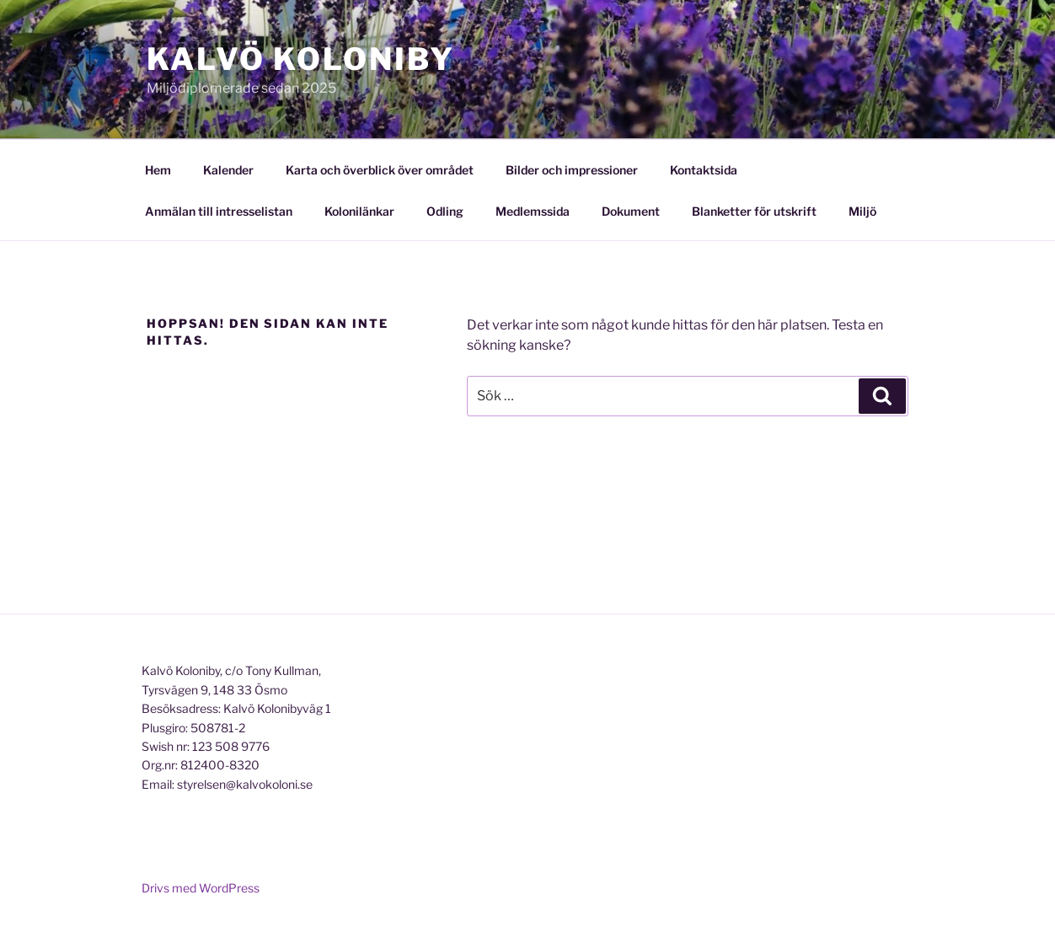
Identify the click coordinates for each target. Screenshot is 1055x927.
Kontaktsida (703, 170)
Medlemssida (532, 211)
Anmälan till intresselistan (218, 211)
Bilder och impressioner (572, 170)
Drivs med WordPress (201, 888)
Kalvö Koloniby (301, 59)
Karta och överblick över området (380, 170)
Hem (158, 170)
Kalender (228, 170)
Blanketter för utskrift (754, 211)
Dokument (631, 211)
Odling (444, 211)
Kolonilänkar (359, 211)
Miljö (862, 211)
